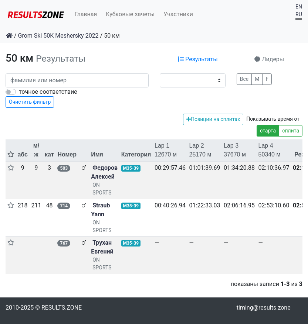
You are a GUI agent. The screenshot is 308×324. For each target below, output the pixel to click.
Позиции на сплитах (213, 119)
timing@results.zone (264, 307)
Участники (178, 14)
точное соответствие (48, 91)
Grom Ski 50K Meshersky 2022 (58, 35)
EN (298, 7)
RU (298, 14)
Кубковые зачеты (130, 14)
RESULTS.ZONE (61, 307)
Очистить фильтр (30, 102)
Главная (86, 14)
